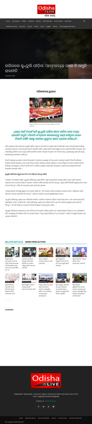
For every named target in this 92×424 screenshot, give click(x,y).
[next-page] (10, 300)
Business (22, 26)
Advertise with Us (30, 418)
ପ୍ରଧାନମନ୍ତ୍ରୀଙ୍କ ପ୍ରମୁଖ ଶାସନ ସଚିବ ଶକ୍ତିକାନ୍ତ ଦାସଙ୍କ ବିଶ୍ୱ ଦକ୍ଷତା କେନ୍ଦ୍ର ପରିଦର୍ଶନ (28, 263)
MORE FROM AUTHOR (35, 242)
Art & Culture (58, 21)
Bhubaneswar (26, 256)
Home (8, 21)
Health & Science (11, 26)
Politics (24, 21)
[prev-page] (6, 300)
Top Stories (16, 21)
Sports (30, 26)
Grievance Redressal (75, 418)
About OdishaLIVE (43, 418)
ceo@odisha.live (50, 401)
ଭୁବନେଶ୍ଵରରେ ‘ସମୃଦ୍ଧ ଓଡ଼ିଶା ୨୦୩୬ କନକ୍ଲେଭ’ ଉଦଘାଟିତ (79, 261)
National (31, 21)
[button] (84, 21)
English (48, 26)
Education (68, 21)
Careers (53, 418)
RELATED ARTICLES (14, 242)
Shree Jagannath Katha (67, 26)
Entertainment (47, 21)
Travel (36, 26)
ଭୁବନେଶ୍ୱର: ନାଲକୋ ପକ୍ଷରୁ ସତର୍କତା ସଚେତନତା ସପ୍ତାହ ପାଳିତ (29, 287)
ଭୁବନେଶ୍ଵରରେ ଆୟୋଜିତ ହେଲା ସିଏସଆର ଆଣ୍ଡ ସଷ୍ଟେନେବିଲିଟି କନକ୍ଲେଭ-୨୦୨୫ (10, 289)
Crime (42, 26)
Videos (55, 26)
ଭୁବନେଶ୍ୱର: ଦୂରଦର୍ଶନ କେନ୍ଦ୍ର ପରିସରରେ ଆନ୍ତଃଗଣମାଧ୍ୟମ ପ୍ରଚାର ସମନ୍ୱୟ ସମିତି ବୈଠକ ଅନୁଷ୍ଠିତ (62, 289)
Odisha (38, 21)
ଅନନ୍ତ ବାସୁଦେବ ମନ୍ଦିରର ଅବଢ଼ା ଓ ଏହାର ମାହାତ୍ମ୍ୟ (46, 261)
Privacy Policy (62, 418)
